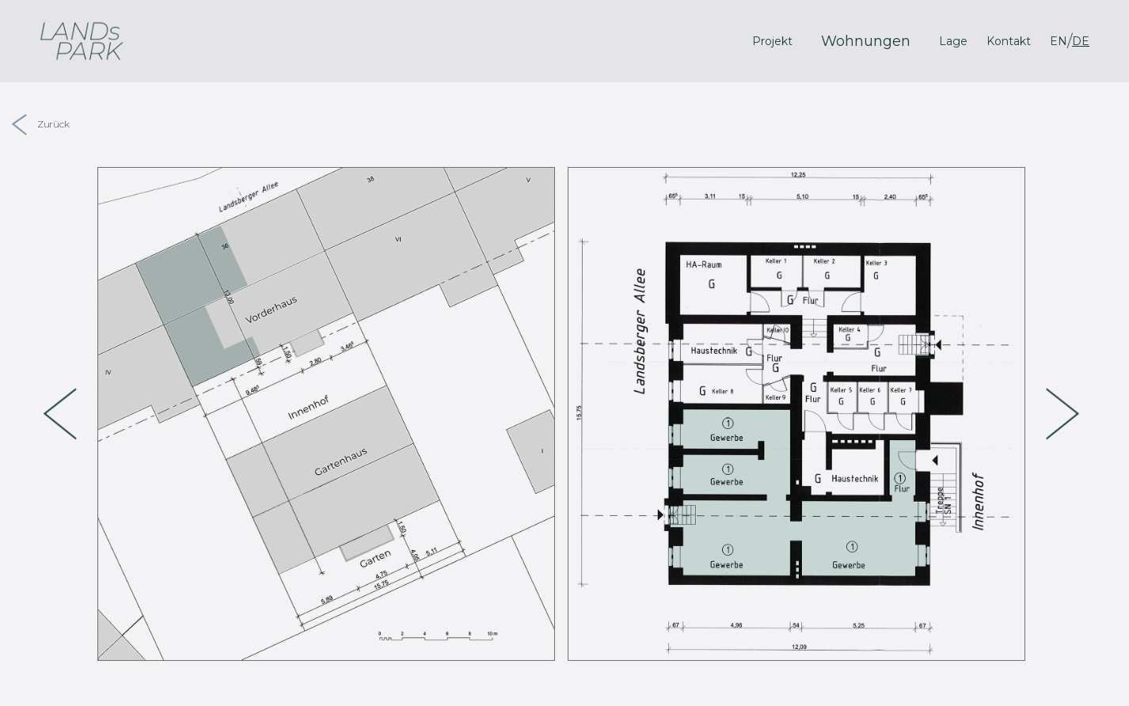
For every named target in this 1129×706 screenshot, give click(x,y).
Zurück (41, 124)
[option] (326, 414)
